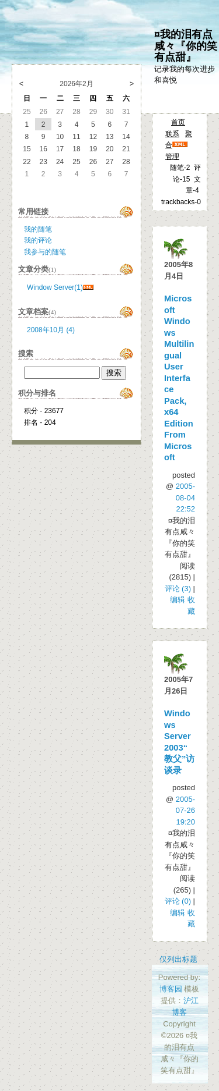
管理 (172, 156)
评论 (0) (178, 901)
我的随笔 (38, 229)
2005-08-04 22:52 (185, 497)
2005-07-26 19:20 (185, 810)
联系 (172, 134)
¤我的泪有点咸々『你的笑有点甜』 (185, 46)
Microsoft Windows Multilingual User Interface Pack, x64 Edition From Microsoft (179, 378)
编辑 (177, 599)
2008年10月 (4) (51, 330)
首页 (178, 122)
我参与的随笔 (45, 252)
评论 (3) (178, 588)
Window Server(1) (55, 287)
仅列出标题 (178, 959)
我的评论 (38, 240)
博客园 (170, 989)
